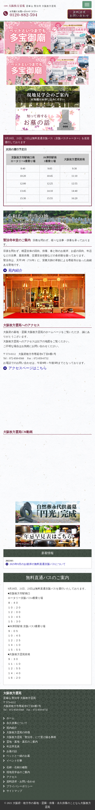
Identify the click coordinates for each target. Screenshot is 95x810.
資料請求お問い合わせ (79, 14)
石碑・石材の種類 (17, 767)
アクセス (12, 776)
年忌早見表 (13, 746)
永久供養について (17, 723)
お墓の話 (12, 751)
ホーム (10, 718)
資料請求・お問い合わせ (21, 781)
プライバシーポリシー (20, 786)
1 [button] (41, 50)
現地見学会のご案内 (18, 772)
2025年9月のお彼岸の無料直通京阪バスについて (38, 564)
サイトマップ (14, 790)
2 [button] (47, 50)
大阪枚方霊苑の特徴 (18, 732)
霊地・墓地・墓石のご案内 (22, 741)
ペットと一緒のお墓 (18, 755)
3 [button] (54, 50)
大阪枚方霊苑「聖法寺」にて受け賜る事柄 (31, 737)
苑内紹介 (15, 270)
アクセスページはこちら (27, 368)
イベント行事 (14, 760)
